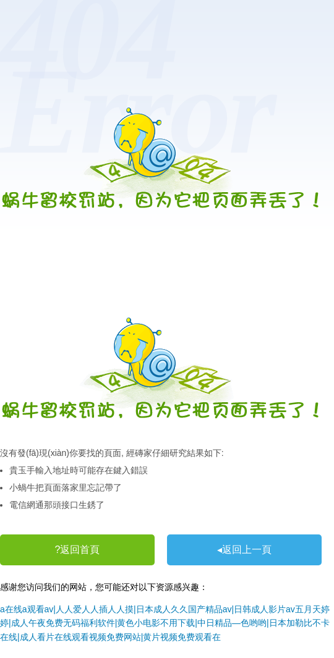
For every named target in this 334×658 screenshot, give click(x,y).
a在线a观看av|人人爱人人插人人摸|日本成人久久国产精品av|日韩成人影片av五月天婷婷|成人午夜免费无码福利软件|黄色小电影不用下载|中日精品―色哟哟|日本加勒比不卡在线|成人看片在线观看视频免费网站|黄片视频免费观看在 (165, 623)
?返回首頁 (77, 549)
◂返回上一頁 (244, 549)
